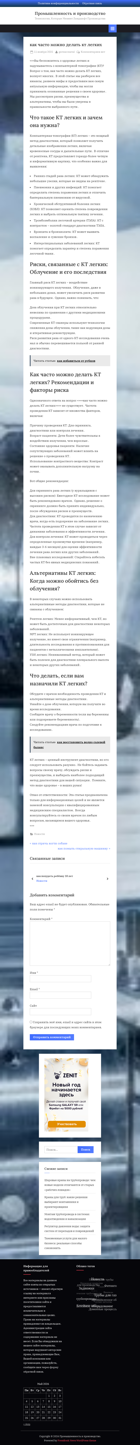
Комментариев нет (93, 52)
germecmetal (67, 51)
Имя (34, 972)
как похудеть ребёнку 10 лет (54, 876)
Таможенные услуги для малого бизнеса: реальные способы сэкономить (65, 1243)
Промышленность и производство (70, 13)
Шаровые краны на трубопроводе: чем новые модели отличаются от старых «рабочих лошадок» (69, 1185)
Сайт (33, 1005)
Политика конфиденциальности (58, 3)
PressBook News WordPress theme (77, 1440)
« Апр (26, 1424)
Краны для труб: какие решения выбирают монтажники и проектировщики (66, 1202)
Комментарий (41, 919)
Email (35, 989)
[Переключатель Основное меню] (113, 28)
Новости (39, 834)
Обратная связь (92, 3)
